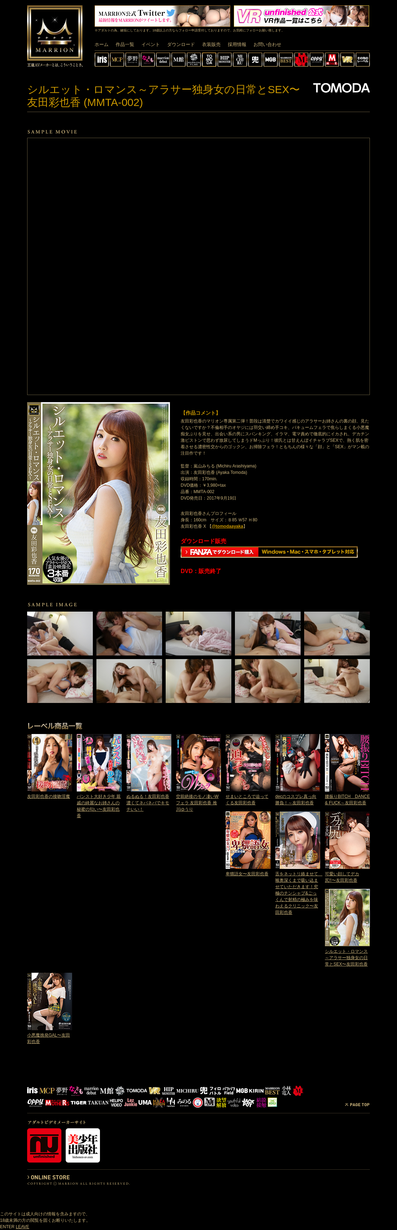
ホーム (102, 44)
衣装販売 (211, 44)
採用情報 (237, 44)
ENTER (7, 1226)
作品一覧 (125, 44)
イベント (150, 44)
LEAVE (22, 1226)
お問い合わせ (267, 44)
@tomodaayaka (227, 526)
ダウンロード (181, 44)
